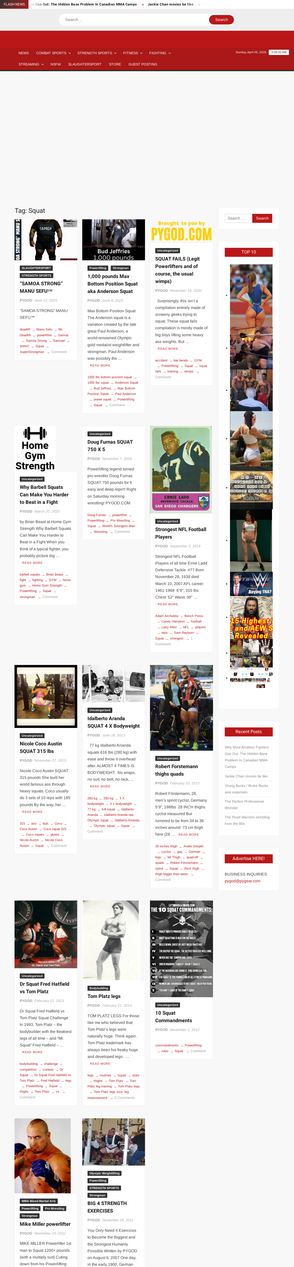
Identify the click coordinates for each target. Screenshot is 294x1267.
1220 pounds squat (33, 1173)
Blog (31, 1241)
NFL (186, 503)
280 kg (92, 674)
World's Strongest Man (118, 402)
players (200, 503)
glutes (54, 711)
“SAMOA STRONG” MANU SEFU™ (41, 163)
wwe (59, 1189)
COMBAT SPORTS (51, 53)
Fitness (130, 53)
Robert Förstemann (184, 739)
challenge (51, 940)
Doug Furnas (97, 391)
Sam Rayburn (184, 509)
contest (48, 946)
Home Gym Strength (47, 462)
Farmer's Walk (120, 1172)
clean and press (127, 1166)
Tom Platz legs (104, 872)
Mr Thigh (174, 733)
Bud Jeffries (102, 265)
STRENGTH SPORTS (95, 53)
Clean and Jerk (98, 1166)
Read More (100, 242)
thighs (98, 957)
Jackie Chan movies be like (176, 4)
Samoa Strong (36, 217)
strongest (177, 515)
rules (165, 927)
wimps (189, 248)
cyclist (166, 728)
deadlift (25, 206)
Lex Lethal (61, 1173)
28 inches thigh (166, 722)
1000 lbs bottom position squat (110, 253)
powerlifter (44, 211)
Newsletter (116, 1241)
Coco (58, 700)
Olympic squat (104, 702)
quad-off (192, 733)
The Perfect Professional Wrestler (244, 681)
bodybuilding (29, 940)
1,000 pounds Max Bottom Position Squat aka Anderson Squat (113, 160)
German (194, 728)
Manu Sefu (44, 206)
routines (105, 951)
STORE (115, 64)
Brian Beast (54, 451)
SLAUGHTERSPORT (85, 64)
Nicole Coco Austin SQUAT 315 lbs (41, 624)
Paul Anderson (125, 270)
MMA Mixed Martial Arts (39, 1077)
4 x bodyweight (121, 680)
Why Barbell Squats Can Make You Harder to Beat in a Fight (44, 371)
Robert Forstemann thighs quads (176, 646)
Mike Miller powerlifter (45, 1100)
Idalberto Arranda (127, 696)
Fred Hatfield (50, 957)
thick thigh (191, 745)
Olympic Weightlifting (105, 1049)
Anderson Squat (126, 259)
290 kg (108, 674)
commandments (166, 922)
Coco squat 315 (55, 705)
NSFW (55, 64)
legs (69, 957)
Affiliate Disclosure (83, 1241)
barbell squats (30, 451)
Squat (40, 222)
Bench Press (193, 492)
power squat (102, 276)
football (196, 498)
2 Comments (124, 974)
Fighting (157, 53)
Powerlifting (98, 144)
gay (179, 728)
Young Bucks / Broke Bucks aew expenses (246, 665)
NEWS (23, 53)
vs (57, 968)
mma (51, 1178)
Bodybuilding (99, 864)
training (173, 248)
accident (161, 237)
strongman (42, 1189)
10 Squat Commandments (173, 893)
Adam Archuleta (166, 492)
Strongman (120, 144)
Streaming (28, 64)
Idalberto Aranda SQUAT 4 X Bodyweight (114, 598)
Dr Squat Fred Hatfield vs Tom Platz (44, 864)
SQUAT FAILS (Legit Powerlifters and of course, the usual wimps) (177, 146)
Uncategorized (167, 127)
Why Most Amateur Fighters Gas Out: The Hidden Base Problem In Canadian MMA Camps (247, 633)
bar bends (181, 237)
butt (45, 700)
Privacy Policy (268, 1259)
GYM (198, 237)
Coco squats (35, 711)
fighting (37, 456)
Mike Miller (34, 1178)
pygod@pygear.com (242, 757)
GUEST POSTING (142, 64)
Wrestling (100, 408)
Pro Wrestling (120, 397)
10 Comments (31, 1195)
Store (191, 1241)
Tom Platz (42, 968)
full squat (108, 685)
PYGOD (26, 177)
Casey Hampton (173, 498)
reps (165, 509)
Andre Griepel (193, 722)
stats (136, 951)
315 (22, 700)
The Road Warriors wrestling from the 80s (247, 696)
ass (33, 700)
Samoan (59, 217)
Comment (59, 228)
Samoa (63, 211)
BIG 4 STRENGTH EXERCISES (107, 1083)
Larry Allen (169, 503)
